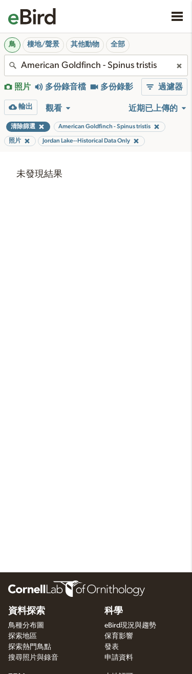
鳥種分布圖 (26, 625)
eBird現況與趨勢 (130, 625)
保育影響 (118, 636)
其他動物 (85, 44)
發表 (111, 646)
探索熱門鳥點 (29, 646)
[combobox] (96, 65)
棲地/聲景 (43, 44)
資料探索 (26, 611)
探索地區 (22, 636)
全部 (118, 44)
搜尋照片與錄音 (33, 657)
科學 (113, 611)
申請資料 (118, 657)
